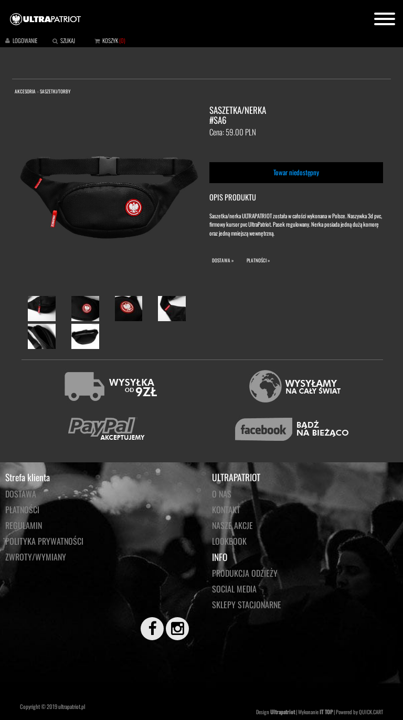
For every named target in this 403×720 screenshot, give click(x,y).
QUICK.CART (371, 712)
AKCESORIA (25, 91)
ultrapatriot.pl (71, 706)
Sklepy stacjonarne (246, 604)
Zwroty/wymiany (35, 556)
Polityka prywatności (44, 541)
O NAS (221, 494)
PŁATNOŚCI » (258, 260)
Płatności (22, 509)
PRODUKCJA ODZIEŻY (245, 573)
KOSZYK (110, 40)
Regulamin (23, 525)
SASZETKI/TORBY (55, 91)
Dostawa (20, 494)
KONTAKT (226, 509)
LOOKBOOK (229, 541)
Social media (234, 589)
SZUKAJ (67, 40)
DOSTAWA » (223, 260)
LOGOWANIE (25, 40)
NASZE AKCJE (232, 525)
